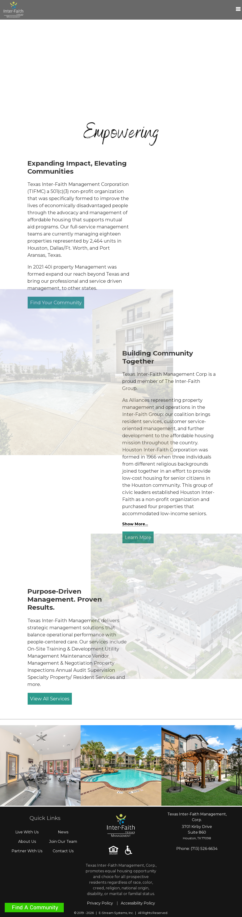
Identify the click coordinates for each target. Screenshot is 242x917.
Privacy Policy (100, 903)
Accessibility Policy (138, 903)
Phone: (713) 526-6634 (196, 848)
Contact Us (63, 851)
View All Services (49, 699)
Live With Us (27, 832)
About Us (27, 841)
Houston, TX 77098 (197, 838)
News (63, 832)
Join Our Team (63, 841)
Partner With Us (27, 851)
